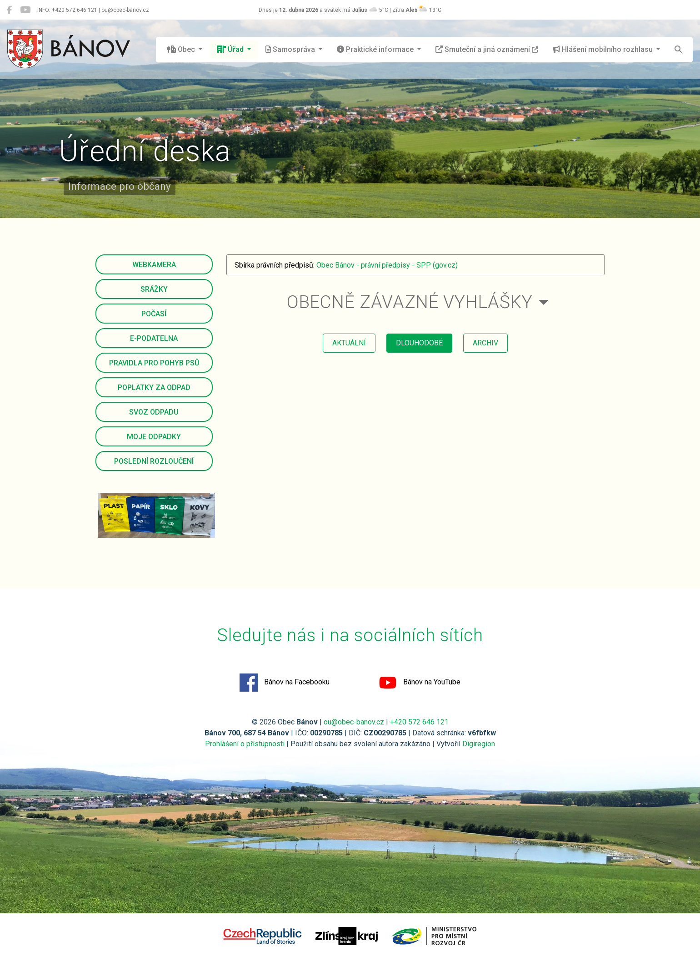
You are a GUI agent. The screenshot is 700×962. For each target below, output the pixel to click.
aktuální (349, 343)
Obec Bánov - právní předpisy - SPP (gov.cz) (387, 265)
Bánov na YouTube (419, 682)
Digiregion (478, 743)
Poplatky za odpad (154, 387)
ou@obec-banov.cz (354, 722)
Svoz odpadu (154, 412)
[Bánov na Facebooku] (9, 10)
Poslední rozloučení (154, 461)
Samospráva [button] (291, 49)
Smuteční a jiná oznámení (486, 49)
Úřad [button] (231, 49)
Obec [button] (182, 49)
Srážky (154, 289)
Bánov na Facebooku (285, 682)
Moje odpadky (154, 436)
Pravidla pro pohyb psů (154, 363)
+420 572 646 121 (419, 722)
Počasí (153, 313)
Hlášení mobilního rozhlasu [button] (604, 49)
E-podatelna (154, 338)
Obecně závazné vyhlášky (410, 302)
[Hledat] (678, 50)
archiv (485, 343)
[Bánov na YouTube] (25, 10)
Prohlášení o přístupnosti (245, 743)
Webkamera (154, 264)
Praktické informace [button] (376, 49)
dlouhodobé (419, 343)
